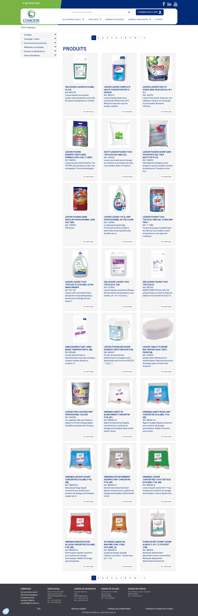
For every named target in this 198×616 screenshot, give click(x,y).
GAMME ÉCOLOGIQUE (114, 19)
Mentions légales (79, 609)
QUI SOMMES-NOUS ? (72, 19)
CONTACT (159, 19)
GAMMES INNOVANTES (138, 19)
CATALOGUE (93, 19)
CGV (39, 609)
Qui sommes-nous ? (29, 592)
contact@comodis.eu (30, 603)
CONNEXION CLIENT (150, 12)
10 (135, 38)
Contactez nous (27, 597)
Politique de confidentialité (119, 609)
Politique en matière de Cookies (159, 609)
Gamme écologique (29, 595)
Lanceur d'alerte (28, 600)
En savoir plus (88, 112)
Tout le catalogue (28, 27)
